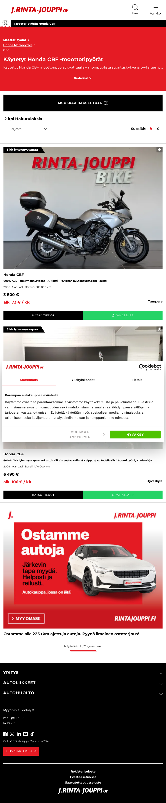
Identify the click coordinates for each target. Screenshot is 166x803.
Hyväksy (135, 434)
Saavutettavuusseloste (83, 782)
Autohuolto (18, 693)
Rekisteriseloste (83, 771)
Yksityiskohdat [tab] (82, 380)
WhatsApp (123, 315)
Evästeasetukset (83, 777)
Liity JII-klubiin (21, 751)
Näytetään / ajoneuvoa (83, 646)
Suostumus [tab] (29, 380)
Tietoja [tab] (137, 380)
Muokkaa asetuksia (87, 434)
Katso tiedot (43, 315)
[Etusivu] (36, 10)
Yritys (11, 672)
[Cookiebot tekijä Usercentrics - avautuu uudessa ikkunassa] (142, 367)
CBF (6, 50)
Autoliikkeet (19, 682)
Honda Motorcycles (20, 45)
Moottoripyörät (17, 40)
